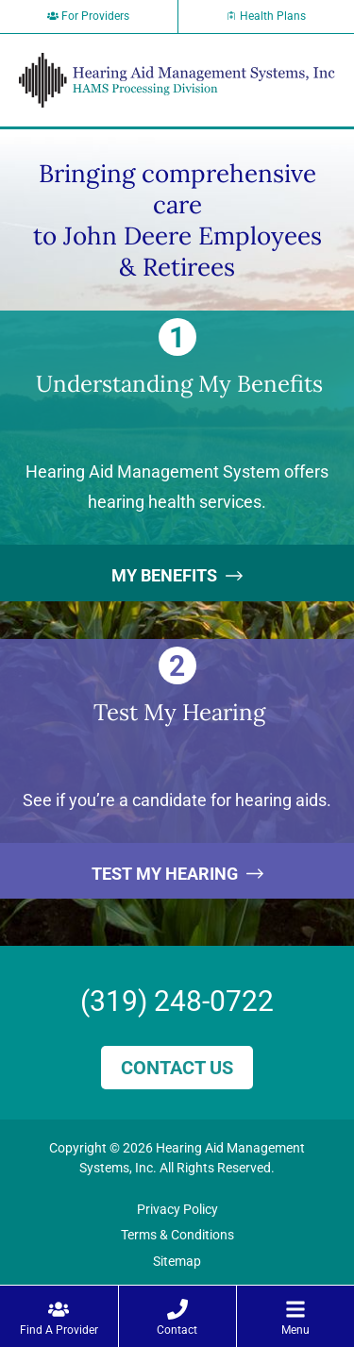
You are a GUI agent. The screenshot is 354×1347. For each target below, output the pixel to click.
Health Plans (266, 16)
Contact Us (177, 1067)
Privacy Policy (177, 1209)
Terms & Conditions (177, 1234)
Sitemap (177, 1261)
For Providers (88, 16)
